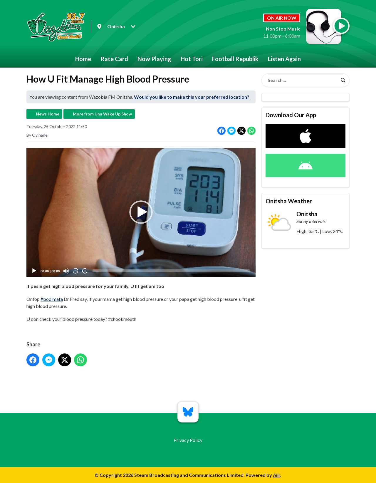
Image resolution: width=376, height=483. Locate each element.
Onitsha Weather (289, 200)
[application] (141, 212)
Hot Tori (192, 58)
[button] (141, 212)
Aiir (276, 475)
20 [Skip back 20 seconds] (75, 271)
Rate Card (114, 58)
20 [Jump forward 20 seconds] (85, 271)
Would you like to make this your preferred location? (191, 97)
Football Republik (235, 58)
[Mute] (66, 271)
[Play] (34, 271)
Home (83, 58)
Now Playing (154, 58)
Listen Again (284, 58)
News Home (47, 113)
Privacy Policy (188, 440)
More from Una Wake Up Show (102, 113)
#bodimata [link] (52, 299)
